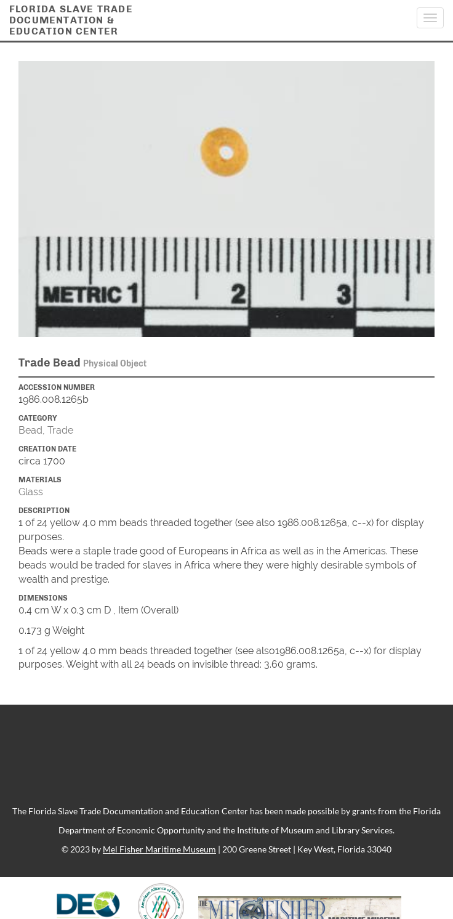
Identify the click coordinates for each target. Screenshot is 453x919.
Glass (30, 492)
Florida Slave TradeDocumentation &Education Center (71, 20)
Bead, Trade (45, 430)
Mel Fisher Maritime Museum (159, 849)
